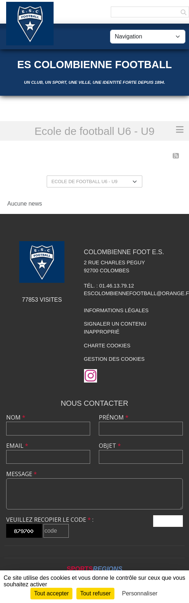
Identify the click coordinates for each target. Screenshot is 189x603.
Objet (110, 446)
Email (17, 446)
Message (21, 474)
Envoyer (168, 521)
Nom (15, 417)
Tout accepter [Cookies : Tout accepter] (51, 593)
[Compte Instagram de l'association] (90, 376)
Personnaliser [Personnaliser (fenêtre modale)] (140, 593)
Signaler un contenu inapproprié (115, 328)
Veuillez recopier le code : (49, 520)
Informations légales (116, 310)
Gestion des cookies (114, 359)
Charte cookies (107, 345)
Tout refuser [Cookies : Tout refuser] (95, 593)
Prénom (114, 417)
